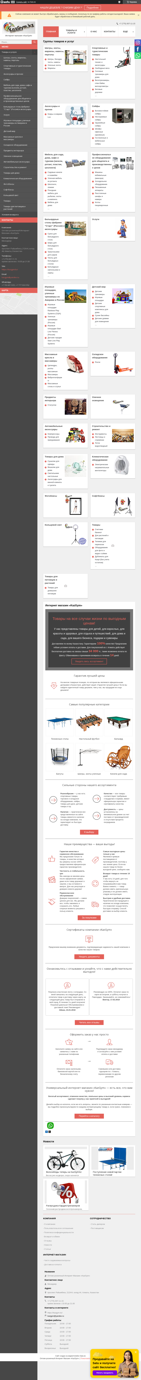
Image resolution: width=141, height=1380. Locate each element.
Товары (7, 201)
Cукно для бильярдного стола (53, 237)
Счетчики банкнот (99, 530)
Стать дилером (98, 1224)
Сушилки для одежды (53, 462)
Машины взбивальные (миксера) (100, 175)
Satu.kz (83, 1356)
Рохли (97, 362)
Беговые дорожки (98, 90)
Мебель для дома (53, 203)
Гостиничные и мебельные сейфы (101, 141)
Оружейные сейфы (100, 124)
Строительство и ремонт (15, 167)
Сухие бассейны (102, 315)
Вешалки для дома (53, 468)
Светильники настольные (53, 474)
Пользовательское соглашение (58, 1228)
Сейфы (7, 79)
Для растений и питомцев (101, 537)
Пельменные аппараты (100, 188)
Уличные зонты (54, 65)
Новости (48, 1141)
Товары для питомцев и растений (14, 207)
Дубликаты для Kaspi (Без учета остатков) (102, 559)
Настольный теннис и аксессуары (100, 62)
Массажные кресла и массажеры (13, 138)
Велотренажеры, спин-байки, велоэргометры (102, 83)
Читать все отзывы (89, 1022)
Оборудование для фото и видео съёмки (101, 550)
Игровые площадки (99, 298)
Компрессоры (53, 434)
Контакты (109, 31)
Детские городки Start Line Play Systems (55, 341)
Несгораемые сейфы (101, 118)
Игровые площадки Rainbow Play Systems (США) (54, 309)
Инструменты (101, 434)
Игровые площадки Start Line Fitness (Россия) (54, 330)
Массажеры (53, 374)
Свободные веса (102, 68)
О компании (49, 1224)
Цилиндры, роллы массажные (53, 368)
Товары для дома (11, 173)
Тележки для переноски (100, 543)
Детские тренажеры (100, 292)
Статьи (47, 1249)
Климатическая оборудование (18, 178)
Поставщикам (97, 1228)
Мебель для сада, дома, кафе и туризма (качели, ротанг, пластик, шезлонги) (18, 88)
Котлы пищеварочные (101, 203)
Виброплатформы (55, 379)
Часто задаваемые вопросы (57, 1260)
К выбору (89, 832)
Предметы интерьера (14, 150)
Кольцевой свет (11, 195)
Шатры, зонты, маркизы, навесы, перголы (15, 58)
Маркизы (51, 68)
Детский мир (9, 131)
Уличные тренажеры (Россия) (52, 319)
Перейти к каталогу (89, 1116)
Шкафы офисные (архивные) (100, 132)
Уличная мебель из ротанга (55, 179)
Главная (51, 31)
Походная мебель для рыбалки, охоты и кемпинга (54, 194)
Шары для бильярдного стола (53, 246)
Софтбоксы (9, 189)
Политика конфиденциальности (59, 1232)
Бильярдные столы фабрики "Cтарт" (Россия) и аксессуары (17, 108)
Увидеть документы (89, 956)
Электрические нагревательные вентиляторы (102, 467)
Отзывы (48, 1240)
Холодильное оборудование (101, 182)
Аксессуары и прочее (13, 74)
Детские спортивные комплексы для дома (101, 307)
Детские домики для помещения (102, 319)
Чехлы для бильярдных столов (53, 261)
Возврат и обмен (52, 1236)
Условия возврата (10, 214)
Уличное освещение (13, 156)
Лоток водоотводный (101, 444)
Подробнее (93, 7)
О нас (93, 31)
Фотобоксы (9, 184)
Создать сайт (21, 2)
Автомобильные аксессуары (17, 161)
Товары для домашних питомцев (53, 591)
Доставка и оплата (53, 1264)
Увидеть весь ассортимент (89, 661)
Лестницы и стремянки (100, 438)
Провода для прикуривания (54, 438)
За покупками (89, 917)
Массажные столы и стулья (54, 385)
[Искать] (34, 42)
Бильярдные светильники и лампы (54, 270)
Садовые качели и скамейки (55, 173)
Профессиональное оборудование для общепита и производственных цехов (17, 98)
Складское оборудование (15, 145)
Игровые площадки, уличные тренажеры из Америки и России (17, 123)
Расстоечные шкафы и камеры (100, 196)
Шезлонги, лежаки (52, 185)
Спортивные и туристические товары (17, 67)
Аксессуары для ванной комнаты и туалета (55, 482)
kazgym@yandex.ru (10, 277)
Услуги (6, 115)
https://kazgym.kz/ (10, 269)
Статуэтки (52, 405)
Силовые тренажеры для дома (101, 74)
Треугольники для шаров (53, 253)
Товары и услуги (9, 52)
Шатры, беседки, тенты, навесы (55, 60)
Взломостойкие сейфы (101, 112)
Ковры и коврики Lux (55, 115)
